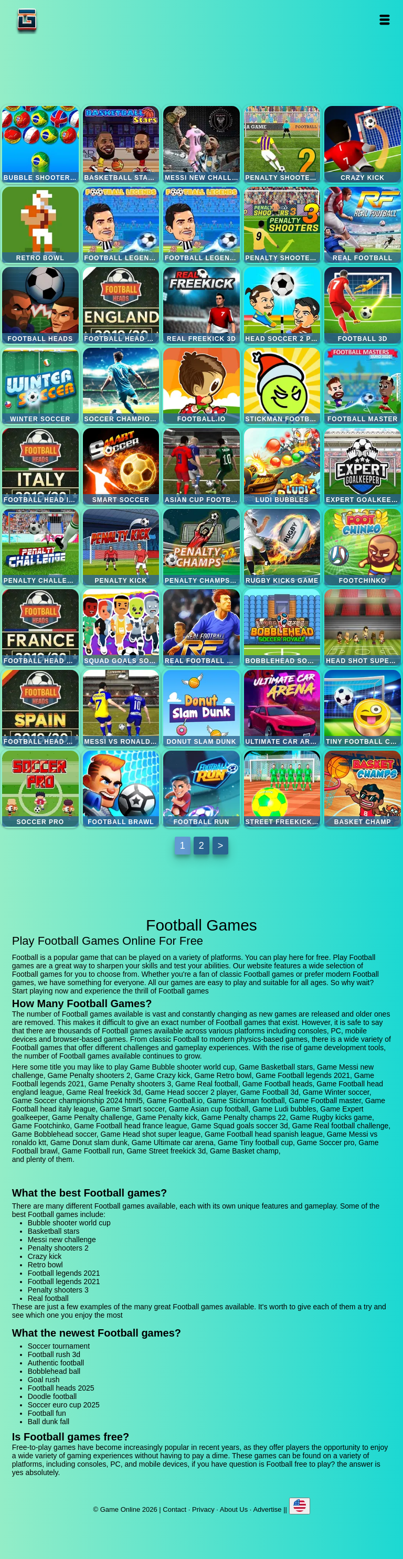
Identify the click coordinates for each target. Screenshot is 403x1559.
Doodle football (52, 1396)
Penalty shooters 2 (282, 144)
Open (385, 19)
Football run (201, 789)
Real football (362, 225)
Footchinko (362, 547)
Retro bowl (40, 225)
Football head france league (40, 627)
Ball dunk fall (48, 1421)
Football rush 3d (54, 1354)
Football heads (40, 305)
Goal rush (44, 1379)
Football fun (47, 1413)
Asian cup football (201, 466)
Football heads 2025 (61, 1388)
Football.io (201, 386)
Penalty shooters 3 (282, 225)
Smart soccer (121, 466)
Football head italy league (40, 466)
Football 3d (362, 305)
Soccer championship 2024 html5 (121, 386)
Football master (362, 386)
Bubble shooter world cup (40, 144)
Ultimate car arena (282, 708)
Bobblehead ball (54, 1371)
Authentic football (56, 1363)
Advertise (267, 1509)
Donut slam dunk (201, 708)
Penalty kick (121, 547)
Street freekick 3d (282, 789)
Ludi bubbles (282, 466)
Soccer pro (40, 789)
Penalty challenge (40, 547)
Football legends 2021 (121, 225)
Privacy (203, 1509)
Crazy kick (362, 144)
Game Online (60, 19)
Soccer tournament (59, 1346)
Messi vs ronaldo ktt (121, 708)
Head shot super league (362, 627)
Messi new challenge (201, 144)
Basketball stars (121, 144)
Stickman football (282, 386)
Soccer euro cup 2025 (64, 1405)
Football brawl (121, 789)
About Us (234, 1509)
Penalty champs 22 (201, 547)
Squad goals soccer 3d (121, 627)
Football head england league (121, 305)
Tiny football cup (362, 708)
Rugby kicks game (282, 547)
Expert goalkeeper (362, 466)
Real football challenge (201, 627)
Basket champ (362, 789)
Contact (174, 1509)
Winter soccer (40, 386)
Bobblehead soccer (282, 627)
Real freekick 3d (201, 305)
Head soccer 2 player (282, 305)
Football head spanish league (40, 708)
